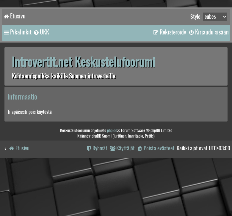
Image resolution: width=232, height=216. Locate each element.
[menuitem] (41, 32)
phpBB (112, 130)
